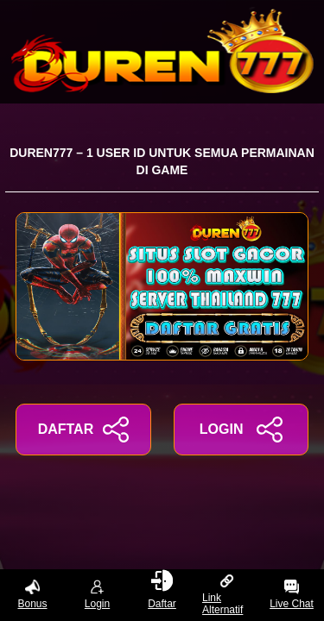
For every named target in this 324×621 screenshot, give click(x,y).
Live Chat (292, 595)
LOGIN (241, 429)
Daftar (162, 592)
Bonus (32, 595)
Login (97, 595)
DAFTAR (83, 429)
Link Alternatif (222, 595)
